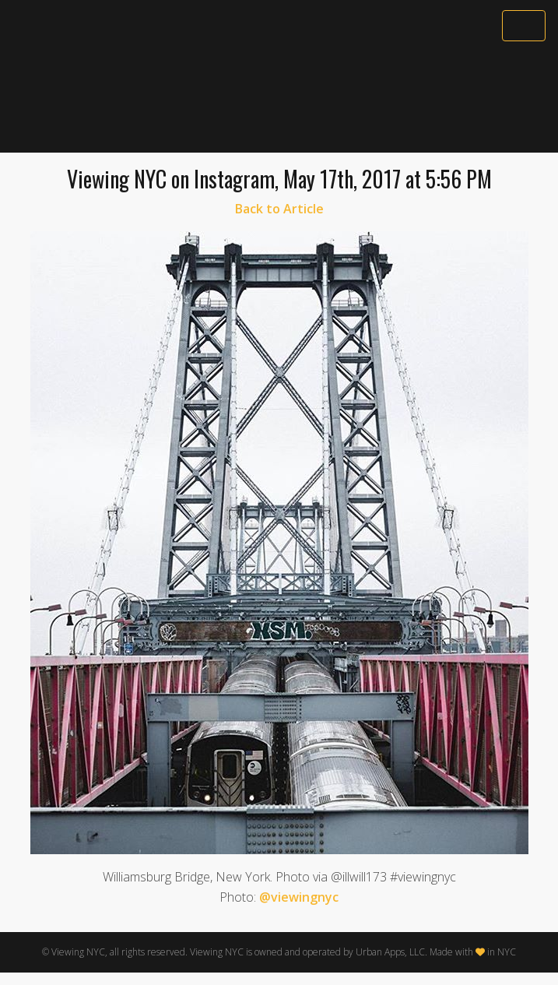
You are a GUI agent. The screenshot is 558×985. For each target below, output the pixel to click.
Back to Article (279, 208)
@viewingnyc (299, 897)
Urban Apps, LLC (390, 952)
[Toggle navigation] (524, 25)
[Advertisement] (279, 99)
